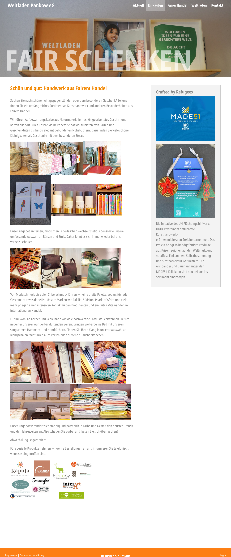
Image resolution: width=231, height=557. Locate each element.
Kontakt (217, 5)
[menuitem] (138, 5)
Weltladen (199, 5)
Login (223, 555)
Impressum (11, 555)
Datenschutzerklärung (32, 555)
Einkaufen (155, 5)
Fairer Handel (177, 5)
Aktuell (138, 5)
